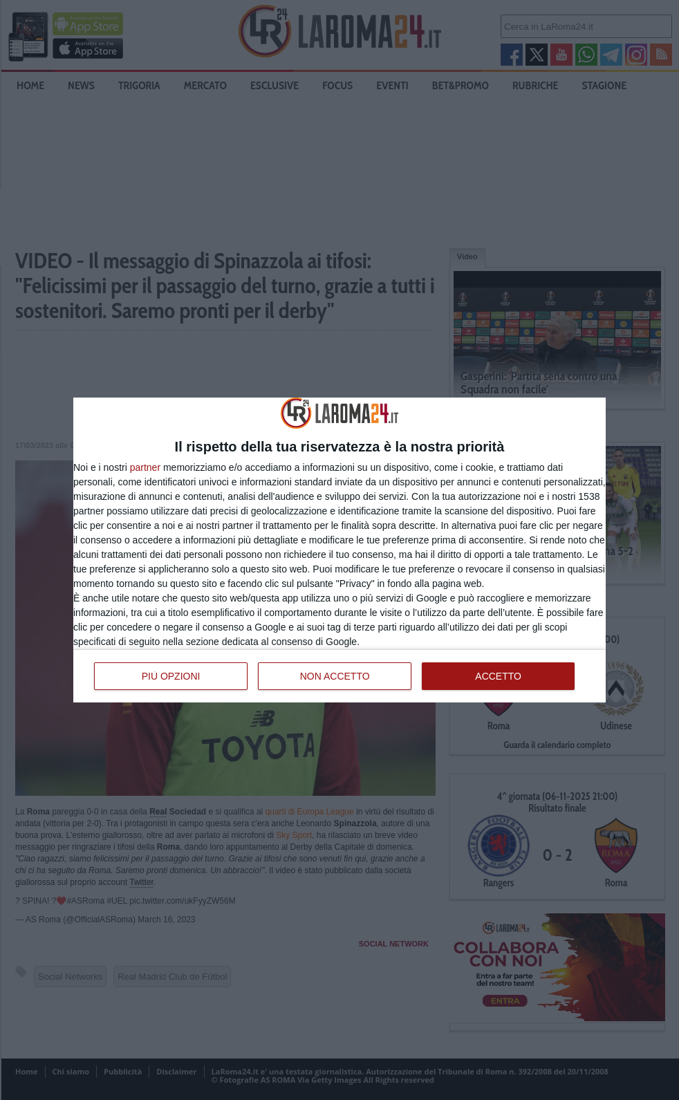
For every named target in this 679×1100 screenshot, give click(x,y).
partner (145, 467)
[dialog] (339, 550)
